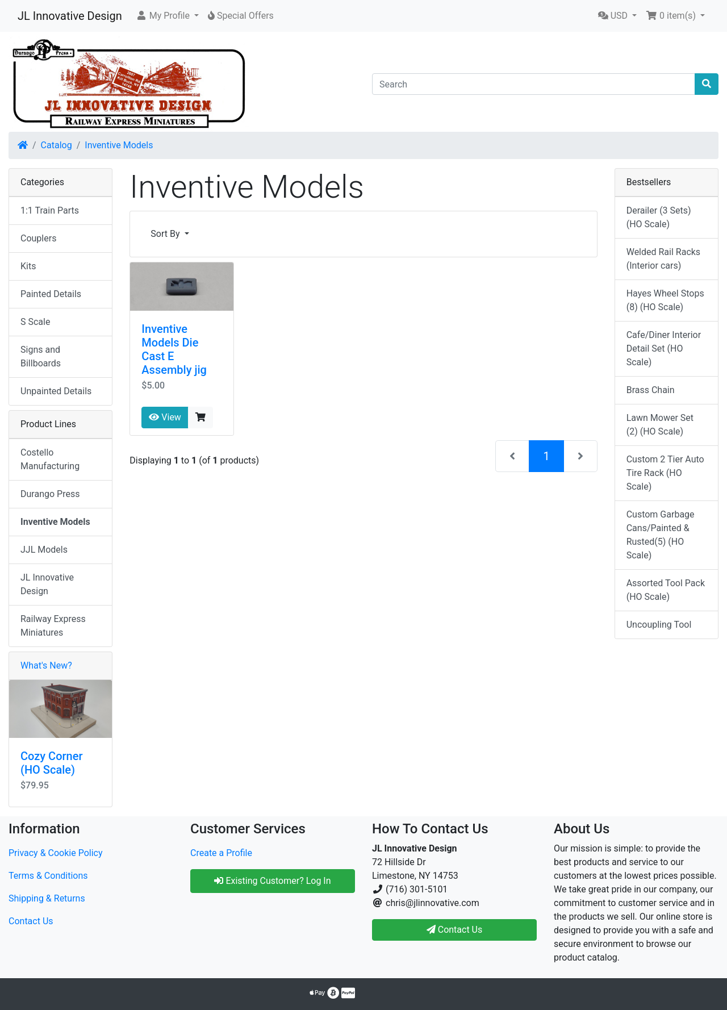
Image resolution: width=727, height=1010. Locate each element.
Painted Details (50, 294)
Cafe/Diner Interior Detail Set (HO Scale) (663, 348)
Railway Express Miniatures (53, 625)
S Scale (35, 321)
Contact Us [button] (455, 929)
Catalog (56, 145)
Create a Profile (221, 853)
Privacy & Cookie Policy (56, 853)
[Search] (533, 84)
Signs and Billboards (40, 356)
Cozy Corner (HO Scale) (51, 763)
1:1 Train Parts (49, 210)
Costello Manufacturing (50, 459)
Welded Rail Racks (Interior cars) (663, 259)
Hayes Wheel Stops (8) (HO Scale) (665, 300)
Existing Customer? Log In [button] (272, 880)
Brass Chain (650, 390)
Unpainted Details (55, 391)
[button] (167, 16)
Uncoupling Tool (659, 624)
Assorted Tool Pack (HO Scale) (665, 590)
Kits (28, 266)
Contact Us (31, 921)
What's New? (46, 665)
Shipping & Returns (47, 898)
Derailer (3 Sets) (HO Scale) (658, 217)
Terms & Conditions (48, 875)
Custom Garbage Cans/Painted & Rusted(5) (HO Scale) (660, 535)
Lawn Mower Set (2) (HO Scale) (659, 424)
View (165, 417)
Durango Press (50, 494)
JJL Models (44, 549)
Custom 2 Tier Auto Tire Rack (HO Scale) (665, 473)
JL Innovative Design (70, 16)
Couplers (38, 238)
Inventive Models (119, 145)
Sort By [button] (166, 233)
